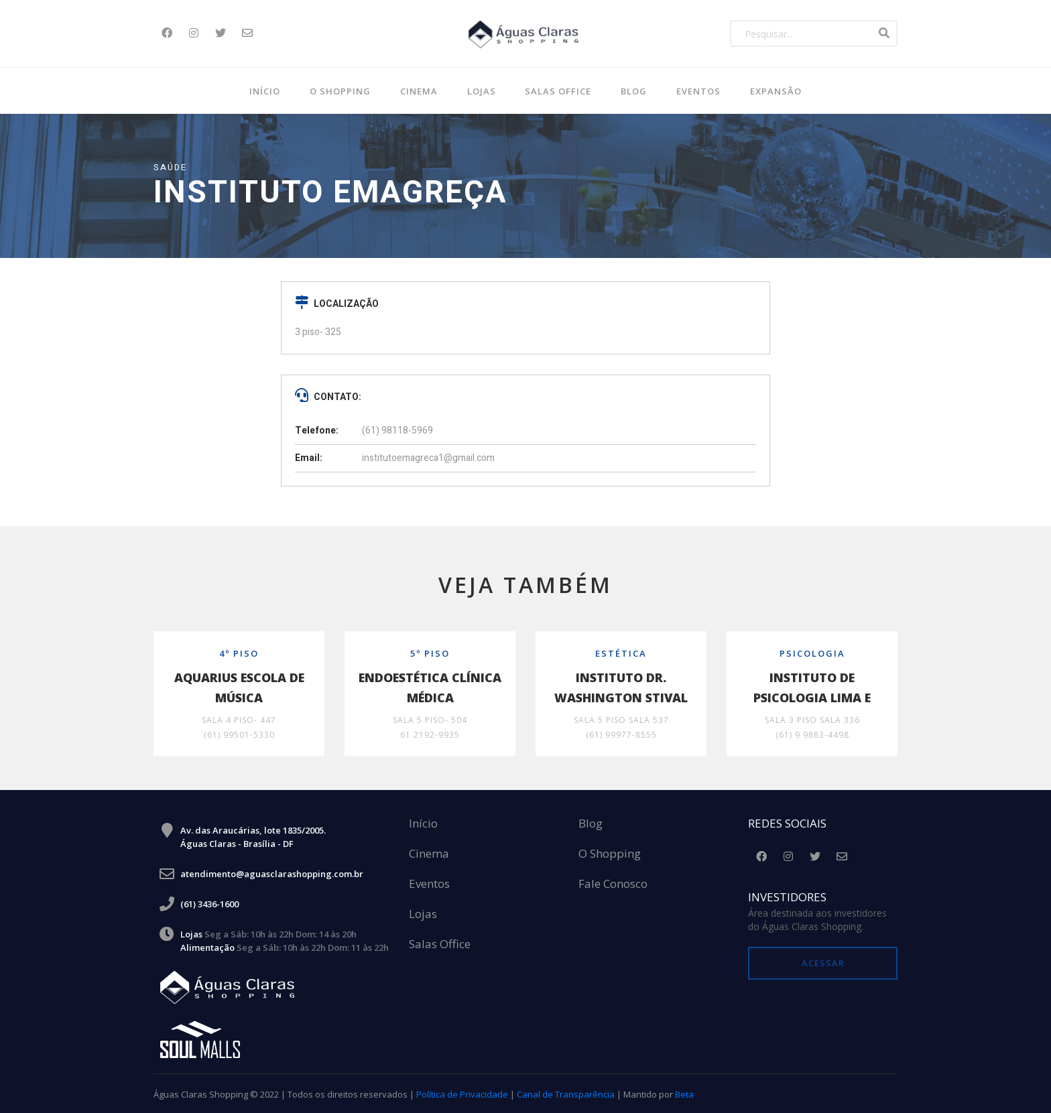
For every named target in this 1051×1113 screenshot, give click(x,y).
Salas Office (440, 943)
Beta (684, 1093)
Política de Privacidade (462, 1093)
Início (264, 91)
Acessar (823, 962)
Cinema (419, 91)
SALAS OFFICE (558, 91)
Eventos (698, 91)
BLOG (634, 91)
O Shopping (340, 91)
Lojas (481, 91)
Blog (590, 822)
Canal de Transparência (566, 1093)
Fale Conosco (612, 883)
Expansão (776, 91)
